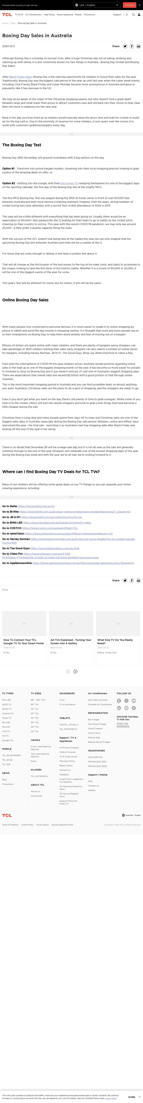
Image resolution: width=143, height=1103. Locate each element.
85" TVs (34, 704)
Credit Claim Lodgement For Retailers (71, 780)
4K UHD (6, 727)
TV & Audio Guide (68, 756)
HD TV (5, 736)
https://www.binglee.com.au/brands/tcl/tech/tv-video (57, 522)
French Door (94, 733)
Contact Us (64, 770)
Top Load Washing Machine (40, 755)
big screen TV (69, 183)
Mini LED (6, 700)
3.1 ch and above (67, 704)
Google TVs (7, 740)
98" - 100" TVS (38, 700)
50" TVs (35, 722)
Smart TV (6, 718)
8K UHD (6, 722)
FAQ (90, 781)
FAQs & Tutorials (67, 752)
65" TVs (34, 713)
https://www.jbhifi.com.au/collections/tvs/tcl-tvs (52, 517)
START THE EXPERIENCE (123, 725)
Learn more (110, 1098)
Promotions (8, 784)
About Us (35, 791)
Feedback (64, 774)
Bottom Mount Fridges (99, 742)
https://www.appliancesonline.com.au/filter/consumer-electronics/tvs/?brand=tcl (83, 563)
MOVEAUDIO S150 (97, 761)
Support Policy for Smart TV (68, 802)
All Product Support (69, 747)
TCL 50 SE (7, 760)
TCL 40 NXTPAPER (11, 755)
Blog (13, 23)
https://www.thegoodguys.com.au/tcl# (55, 548)
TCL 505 (6, 764)
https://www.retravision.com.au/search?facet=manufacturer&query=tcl (69, 533)
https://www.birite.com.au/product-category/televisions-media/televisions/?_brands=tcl (75, 511)
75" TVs (34, 709)
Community (36, 796)
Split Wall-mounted (97, 700)
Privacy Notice (42, 825)
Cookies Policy (27, 825)
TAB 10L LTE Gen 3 (68, 724)
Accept (131, 1097)
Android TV (8, 713)
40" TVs (35, 727)
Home (5, 23)
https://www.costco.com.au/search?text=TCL (50, 528)
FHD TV (6, 731)
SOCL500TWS (95, 757)
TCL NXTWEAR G (39, 776)
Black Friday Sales (20, 76)
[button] (75, 671)
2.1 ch (62, 700)
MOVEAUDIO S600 (97, 766)
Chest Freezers (95, 728)
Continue (129, 5)
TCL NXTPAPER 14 (68, 729)
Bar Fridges (93, 719)
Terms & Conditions (10, 825)
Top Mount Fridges (97, 724)
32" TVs (34, 731)
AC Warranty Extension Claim (70, 787)
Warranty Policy (67, 761)
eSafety (91, 790)
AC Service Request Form (68, 795)
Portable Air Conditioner (100, 704)
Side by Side (94, 737)
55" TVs (34, 718)
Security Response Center (62, 825)
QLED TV (6, 704)
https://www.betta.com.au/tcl (36, 506)
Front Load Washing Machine (41, 748)
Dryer (33, 761)
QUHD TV (7, 709)
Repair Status (66, 765)
